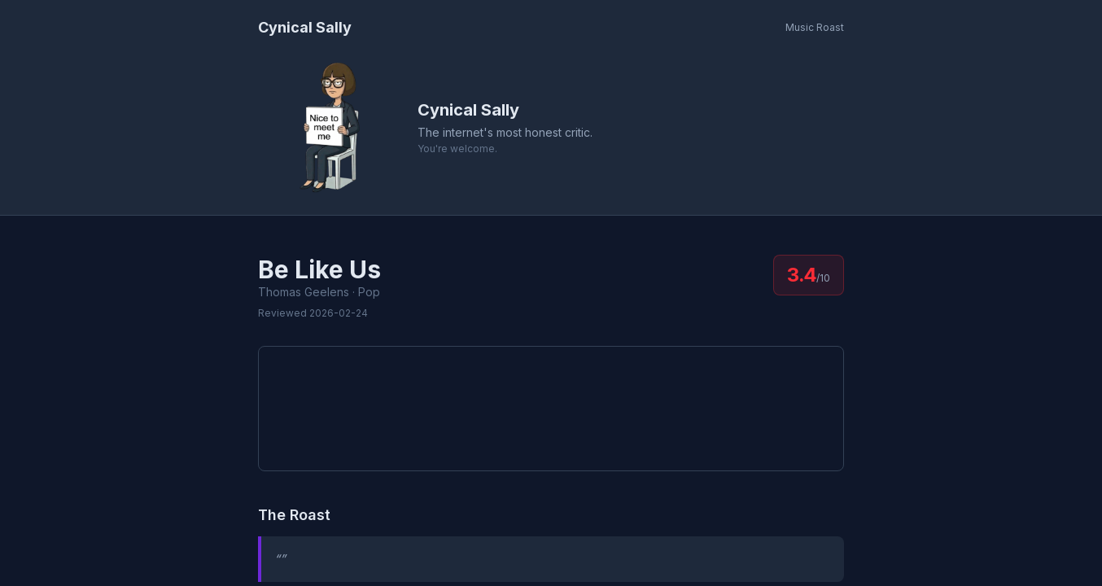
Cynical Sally (305, 27)
